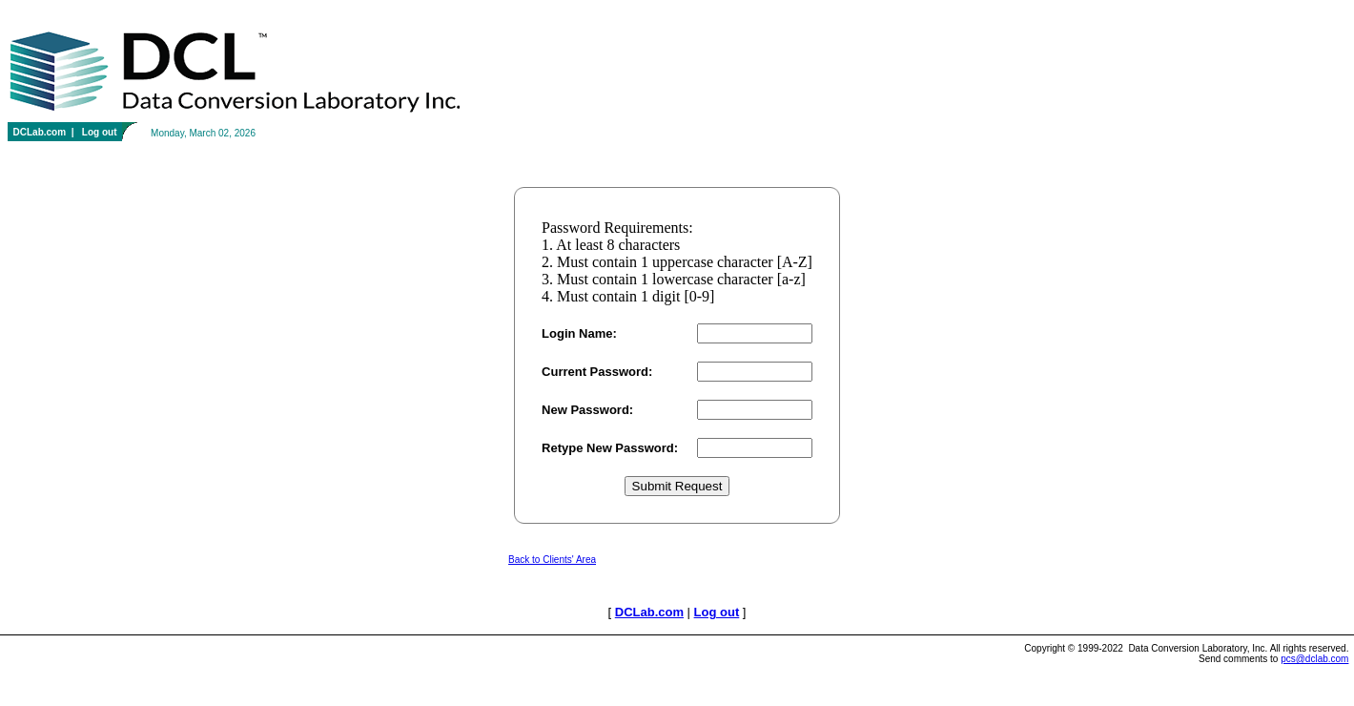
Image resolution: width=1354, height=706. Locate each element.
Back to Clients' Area (552, 559)
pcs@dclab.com (1314, 659)
